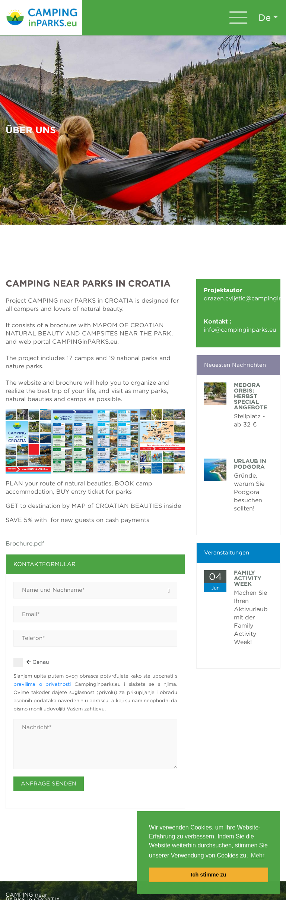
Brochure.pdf (25, 543)
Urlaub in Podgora (250, 464)
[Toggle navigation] (238, 17)
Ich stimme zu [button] (208, 875)
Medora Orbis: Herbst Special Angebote (250, 396)
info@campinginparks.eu (240, 329)
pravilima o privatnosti (43, 684)
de (264, 17)
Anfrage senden (48, 783)
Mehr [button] (257, 855)
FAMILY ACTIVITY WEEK (247, 578)
